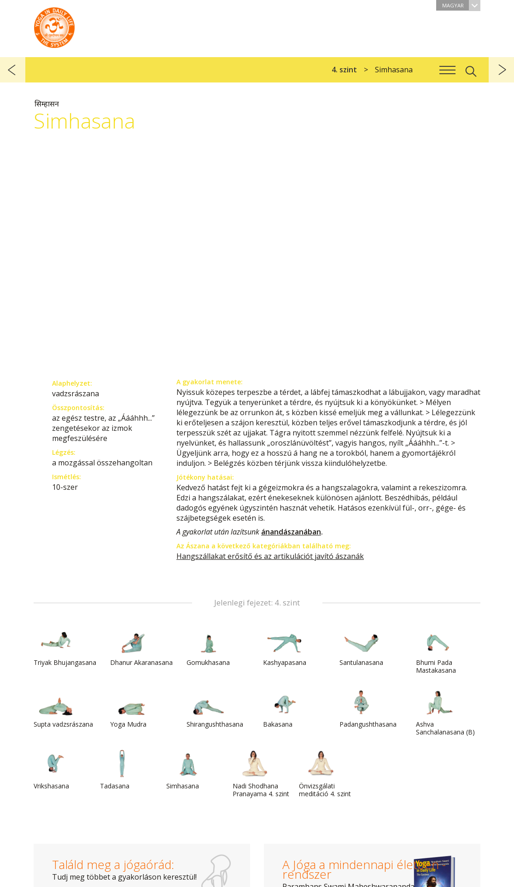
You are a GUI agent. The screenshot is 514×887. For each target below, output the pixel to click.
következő (501, 69)
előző (12, 69)
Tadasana (122, 770)
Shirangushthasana (215, 708)
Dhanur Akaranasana (141, 646)
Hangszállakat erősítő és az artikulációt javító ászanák (270, 556)
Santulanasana (361, 646)
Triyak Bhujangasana (65, 646)
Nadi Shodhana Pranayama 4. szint (261, 774)
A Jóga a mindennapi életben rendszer (54, 25)
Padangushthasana (368, 708)
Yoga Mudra (132, 708)
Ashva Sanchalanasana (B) (445, 712)
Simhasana (188, 770)
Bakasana (285, 708)
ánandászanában (291, 532)
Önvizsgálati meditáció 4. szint (325, 774)
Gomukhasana (209, 646)
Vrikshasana (56, 770)
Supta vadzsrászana (63, 708)
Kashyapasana (285, 646)
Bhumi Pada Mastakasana (438, 650)
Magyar (461, 5)
